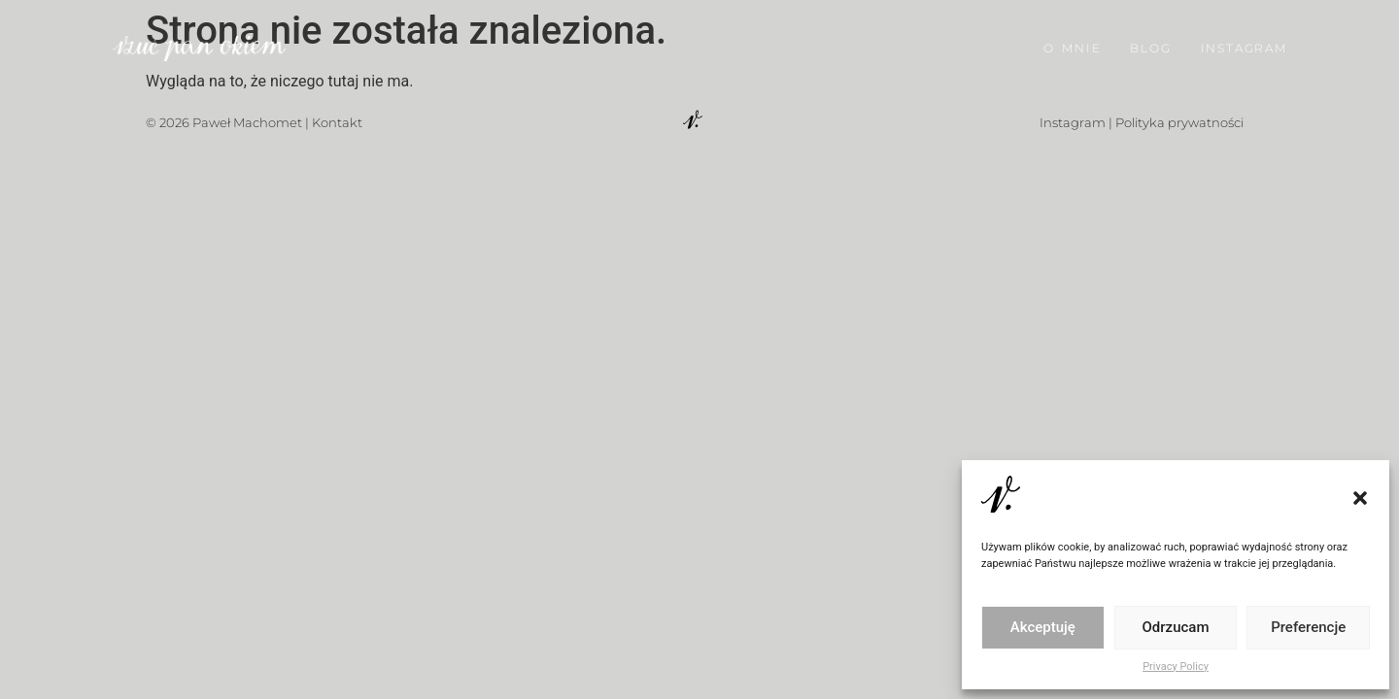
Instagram (1073, 122)
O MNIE (1072, 46)
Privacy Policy (1176, 666)
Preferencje (1308, 627)
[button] (1360, 498)
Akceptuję (1042, 627)
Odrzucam (1176, 627)
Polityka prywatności (1179, 122)
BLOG (1150, 46)
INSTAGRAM (1244, 46)
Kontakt (337, 122)
